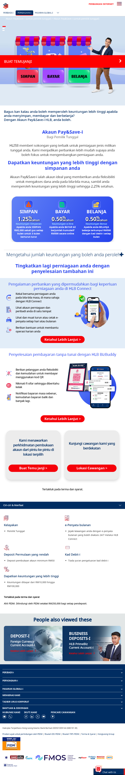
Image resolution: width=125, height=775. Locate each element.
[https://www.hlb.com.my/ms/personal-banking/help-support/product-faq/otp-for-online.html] (96, 757)
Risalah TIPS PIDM (70, 734)
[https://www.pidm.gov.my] (11, 743)
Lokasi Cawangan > (91, 468)
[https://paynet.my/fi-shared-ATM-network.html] (109, 757)
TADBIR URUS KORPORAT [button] (15, 701)
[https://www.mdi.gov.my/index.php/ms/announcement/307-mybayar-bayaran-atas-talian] (82, 757)
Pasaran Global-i (44, 12)
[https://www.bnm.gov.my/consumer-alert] (10, 764)
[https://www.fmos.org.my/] (55, 757)
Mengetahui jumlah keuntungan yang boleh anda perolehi (63, 254)
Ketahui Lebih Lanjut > (62, 339)
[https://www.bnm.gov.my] (6, 757)
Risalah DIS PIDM (52, 734)
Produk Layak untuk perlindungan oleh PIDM (22, 734)
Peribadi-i (8, 12)
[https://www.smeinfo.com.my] (17, 757)
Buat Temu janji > (33, 468)
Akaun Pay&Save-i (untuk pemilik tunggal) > (29, 18)
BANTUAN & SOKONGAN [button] (15, 708)
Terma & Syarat (88, 734)
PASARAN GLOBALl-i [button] (12, 688)
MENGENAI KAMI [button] (11, 695)
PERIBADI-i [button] (8, 672)
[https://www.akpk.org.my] (29, 757)
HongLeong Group (106, 734)
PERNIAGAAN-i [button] (10, 680)
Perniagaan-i (24, 12)
